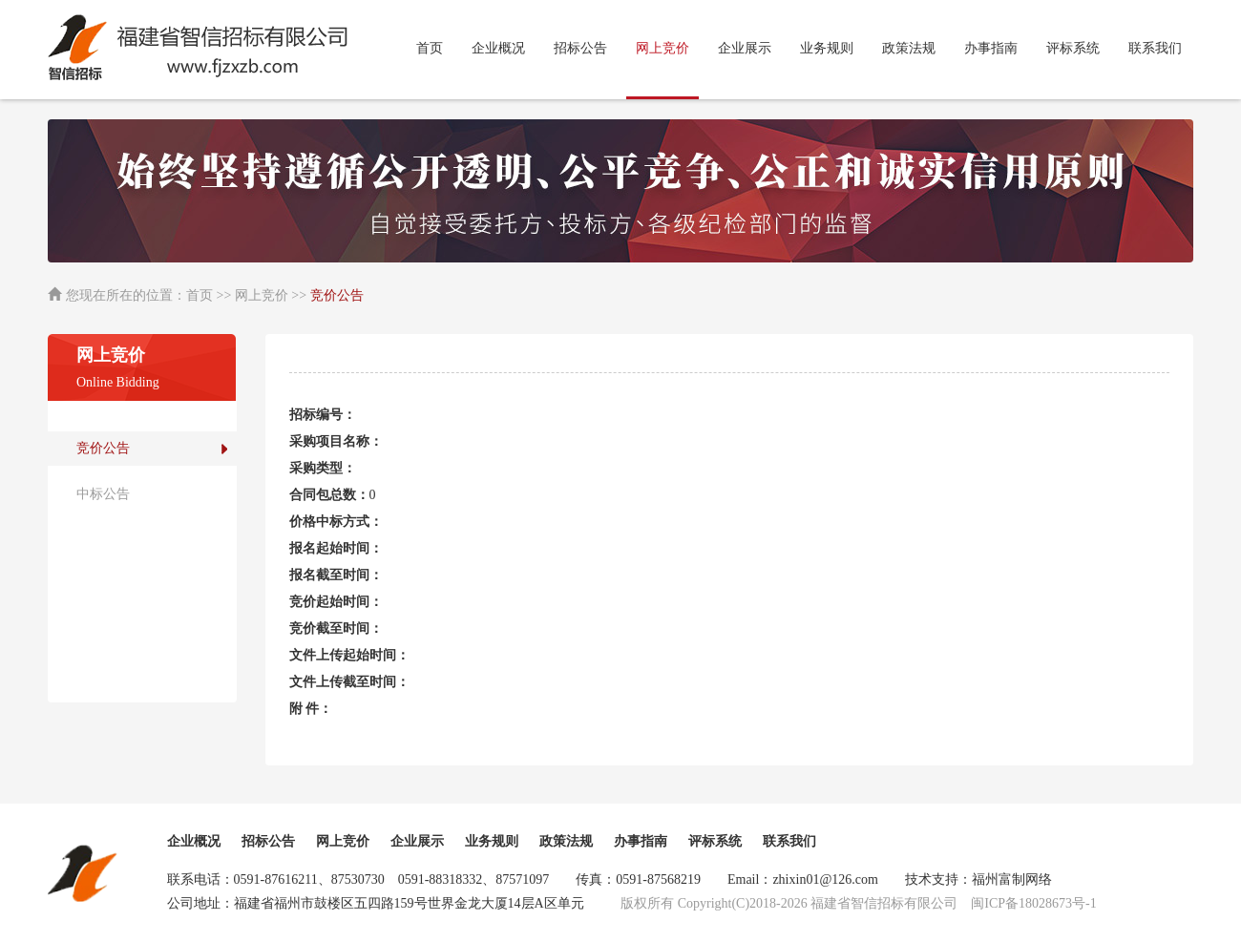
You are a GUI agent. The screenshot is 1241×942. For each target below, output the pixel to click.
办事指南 (991, 48)
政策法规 (909, 48)
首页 (429, 48)
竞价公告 (103, 448)
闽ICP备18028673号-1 (1033, 903)
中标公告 (103, 494)
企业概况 (498, 48)
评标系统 (1073, 48)
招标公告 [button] (580, 48)
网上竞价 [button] (662, 48)
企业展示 (744, 48)
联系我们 (1155, 48)
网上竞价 (342, 841)
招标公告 (268, 841)
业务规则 (826, 48)
